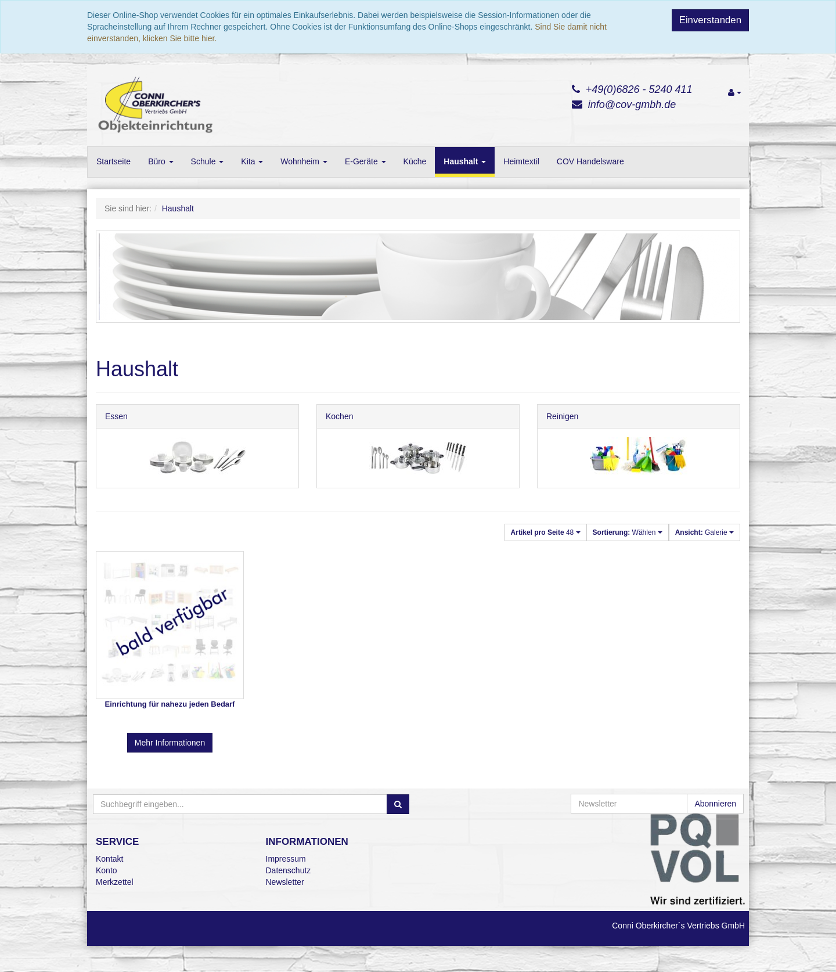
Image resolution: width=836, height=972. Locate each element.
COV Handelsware (590, 161)
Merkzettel (115, 882)
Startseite (113, 161)
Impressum (286, 858)
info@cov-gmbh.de (632, 104)
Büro (160, 161)
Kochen (339, 416)
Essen (116, 416)
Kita (252, 161)
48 (546, 532)
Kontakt (109, 858)
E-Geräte (365, 161)
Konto (106, 870)
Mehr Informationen (170, 742)
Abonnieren (715, 803)
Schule (207, 161)
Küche (415, 161)
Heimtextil (521, 161)
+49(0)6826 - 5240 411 (639, 89)
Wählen (627, 532)
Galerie (704, 532)
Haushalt (465, 161)
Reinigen (562, 416)
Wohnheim (303, 161)
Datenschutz (288, 870)
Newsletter (285, 882)
